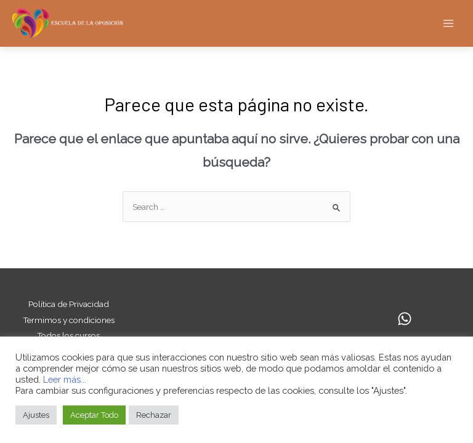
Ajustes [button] (36, 415)
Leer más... (64, 379)
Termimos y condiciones (69, 320)
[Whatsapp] (404, 319)
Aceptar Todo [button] (94, 415)
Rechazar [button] (153, 415)
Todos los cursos (68, 335)
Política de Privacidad (68, 304)
